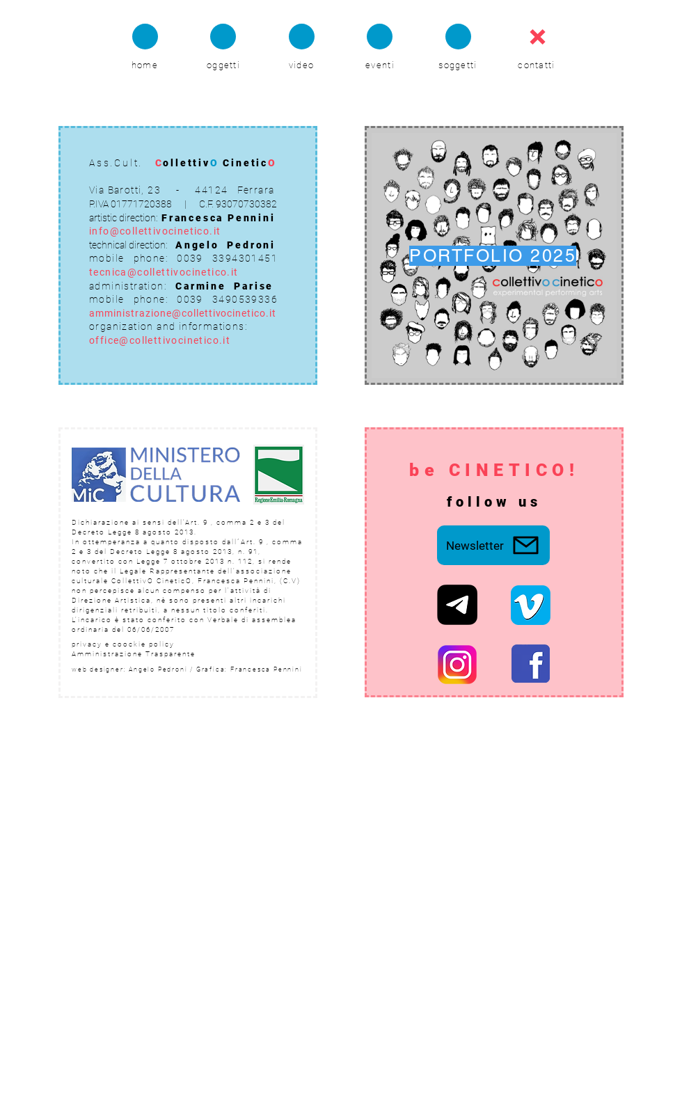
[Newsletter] (493, 545)
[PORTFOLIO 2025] (494, 255)
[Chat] (145, 36)
